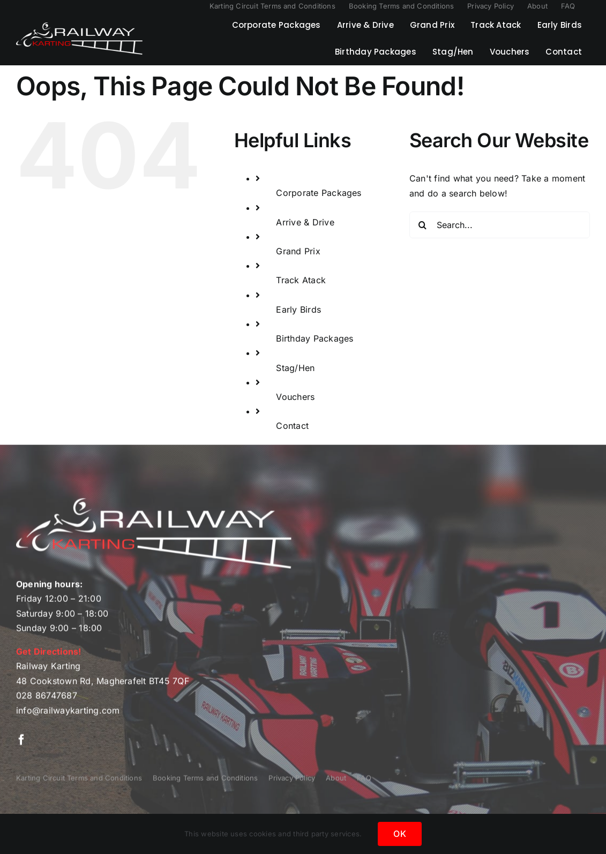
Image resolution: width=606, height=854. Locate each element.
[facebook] (21, 742)
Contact (292, 425)
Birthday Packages (314, 338)
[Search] (422, 224)
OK (399, 833)
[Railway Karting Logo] (79, 26)
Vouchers (295, 396)
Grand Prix (298, 251)
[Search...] (499, 224)
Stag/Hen (295, 367)
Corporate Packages (318, 192)
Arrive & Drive (305, 222)
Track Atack (301, 280)
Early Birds (298, 309)
